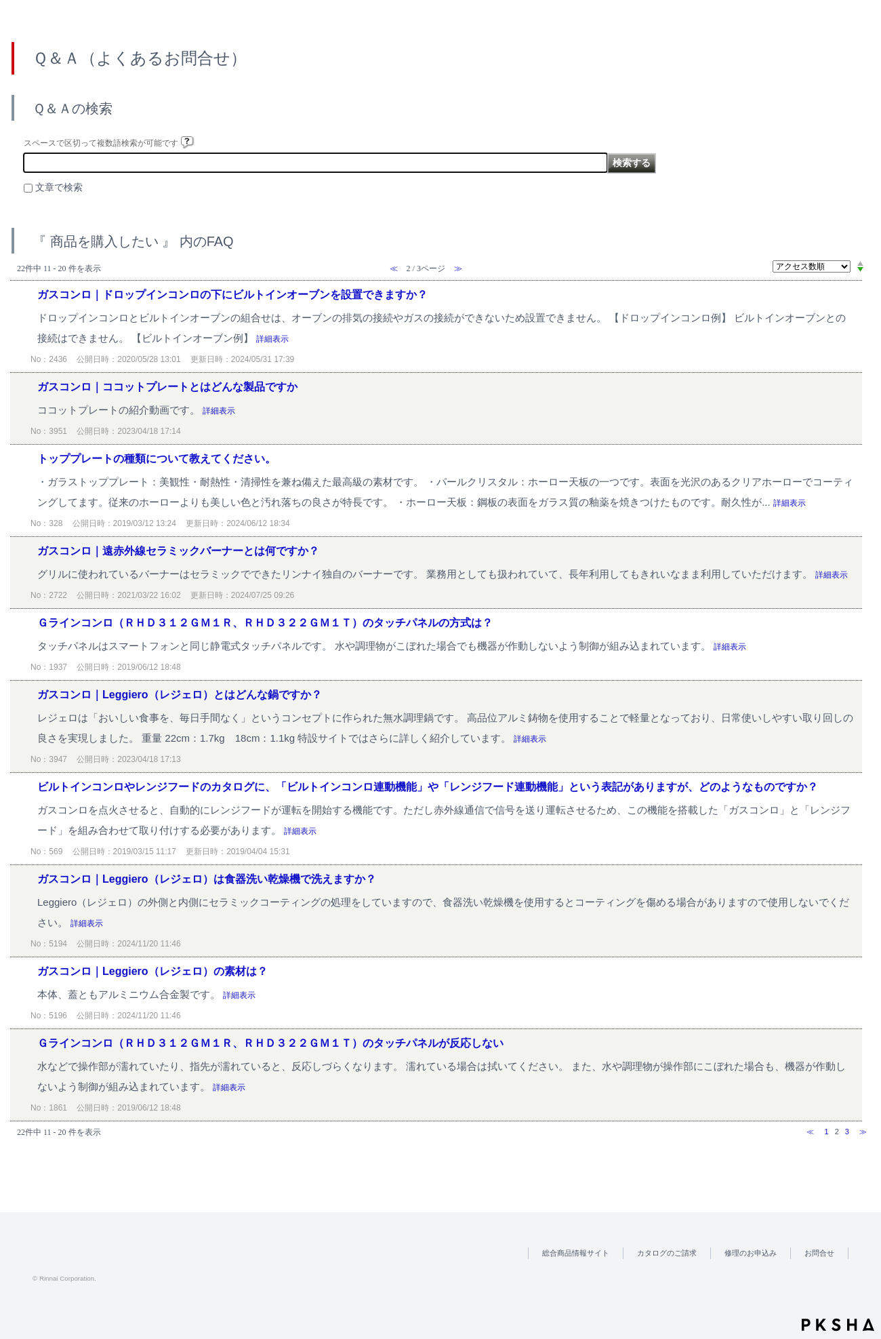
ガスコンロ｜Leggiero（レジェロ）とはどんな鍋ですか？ (179, 694)
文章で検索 (59, 187)
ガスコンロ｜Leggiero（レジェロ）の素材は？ (152, 971)
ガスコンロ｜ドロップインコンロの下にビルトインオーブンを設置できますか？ (232, 294)
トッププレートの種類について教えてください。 (156, 458)
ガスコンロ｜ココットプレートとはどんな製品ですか (167, 387)
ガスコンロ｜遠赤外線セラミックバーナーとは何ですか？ (178, 551)
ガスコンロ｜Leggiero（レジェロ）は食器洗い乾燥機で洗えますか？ (206, 879)
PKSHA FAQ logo (838, 1325)
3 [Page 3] (847, 1131)
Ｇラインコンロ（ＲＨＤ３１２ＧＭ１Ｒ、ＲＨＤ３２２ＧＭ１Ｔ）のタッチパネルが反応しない (270, 1043)
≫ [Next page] (863, 1131)
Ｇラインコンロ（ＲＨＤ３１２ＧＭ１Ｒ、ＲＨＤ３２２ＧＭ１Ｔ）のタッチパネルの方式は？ (265, 622)
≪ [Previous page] (810, 1131)
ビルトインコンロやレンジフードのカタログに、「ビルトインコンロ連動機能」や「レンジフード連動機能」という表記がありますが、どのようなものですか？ (427, 787)
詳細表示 (272, 339)
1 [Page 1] (826, 1131)
